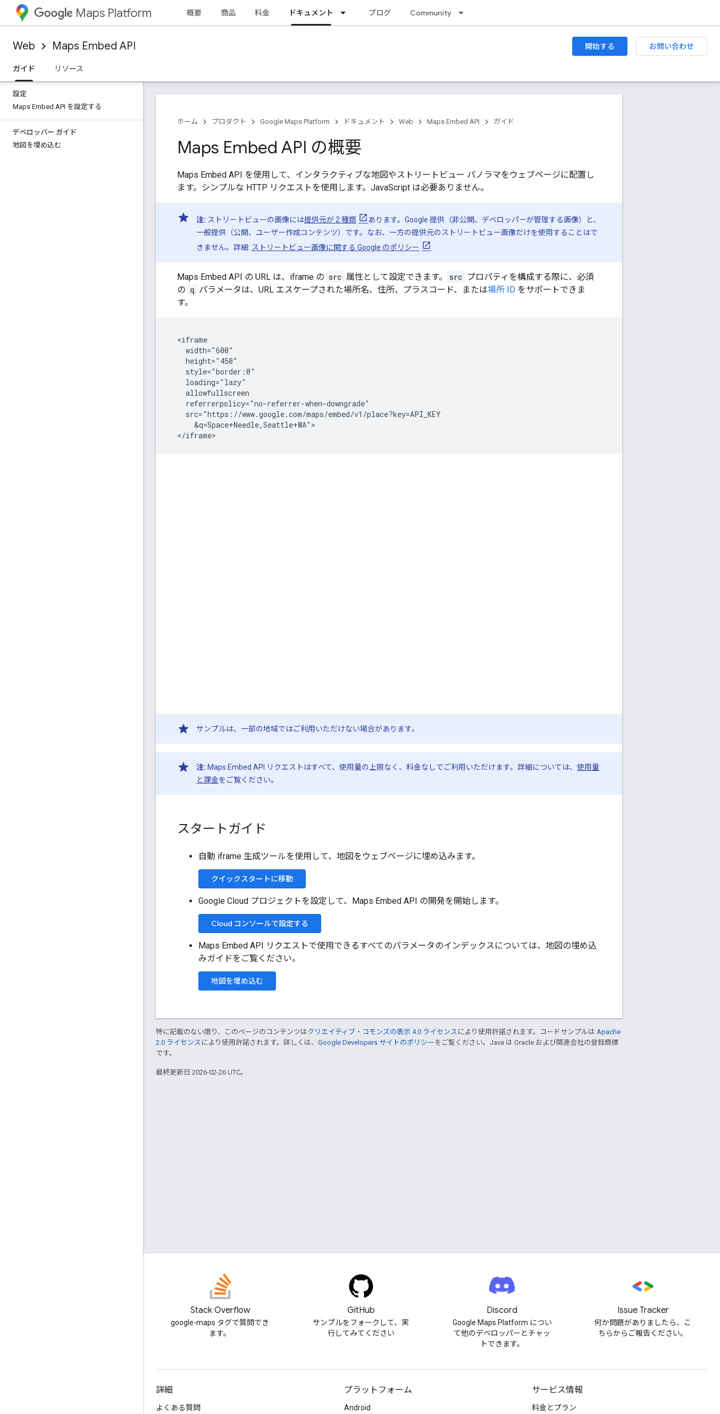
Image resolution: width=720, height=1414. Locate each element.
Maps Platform (93, 13)
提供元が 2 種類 (330, 219)
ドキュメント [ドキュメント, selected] (311, 13)
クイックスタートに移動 (252, 879)
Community (430, 13)
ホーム (187, 122)
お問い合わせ (671, 46)
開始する (600, 46)
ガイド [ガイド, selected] (24, 68)
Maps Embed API (94, 46)
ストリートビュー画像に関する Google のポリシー (336, 247)
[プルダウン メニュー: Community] (464, 13)
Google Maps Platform (295, 122)
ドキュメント (364, 122)
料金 (262, 13)
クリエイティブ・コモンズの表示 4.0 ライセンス (382, 1032)
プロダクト (229, 122)
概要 (194, 13)
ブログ (380, 13)
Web (24, 46)
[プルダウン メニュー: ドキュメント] (346, 13)
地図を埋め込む (237, 981)
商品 (228, 13)
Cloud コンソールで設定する (259, 923)
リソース (68, 68)
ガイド (503, 122)
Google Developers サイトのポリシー (376, 1042)
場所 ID (501, 290)
